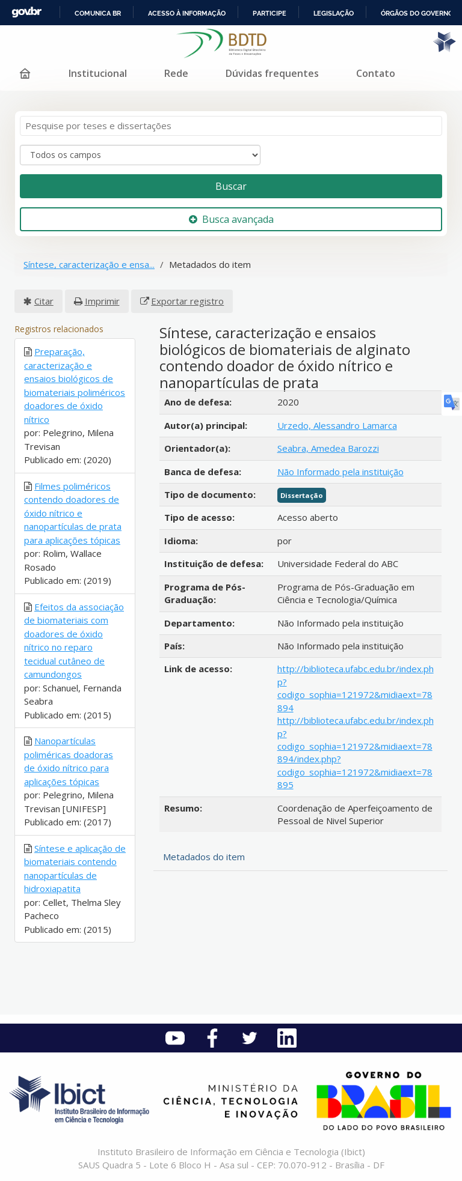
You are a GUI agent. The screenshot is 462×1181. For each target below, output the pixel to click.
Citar (44, 301)
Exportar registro (187, 301)
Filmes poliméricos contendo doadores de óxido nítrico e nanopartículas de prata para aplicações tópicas (73, 513)
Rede (176, 73)
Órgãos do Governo (417, 13)
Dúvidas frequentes (272, 73)
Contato (375, 73)
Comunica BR (98, 13)
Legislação (333, 13)
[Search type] (140, 155)
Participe (269, 13)
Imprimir (102, 301)
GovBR (26, 12)
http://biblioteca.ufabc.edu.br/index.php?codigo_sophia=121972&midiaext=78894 (355, 688)
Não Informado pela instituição (340, 472)
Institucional (98, 73)
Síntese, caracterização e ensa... (89, 264)
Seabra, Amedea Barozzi (328, 448)
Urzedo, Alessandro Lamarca (337, 425)
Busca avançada (231, 219)
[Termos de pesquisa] (231, 126)
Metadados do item (204, 857)
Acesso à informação (187, 13)
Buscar (231, 186)
